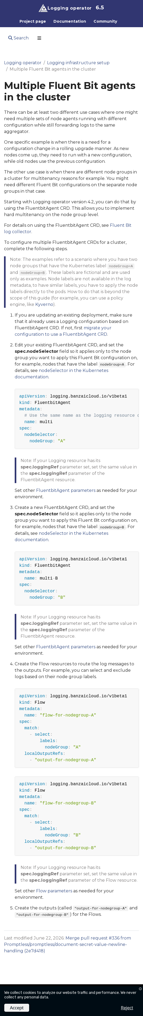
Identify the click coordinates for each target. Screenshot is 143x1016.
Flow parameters (54, 890)
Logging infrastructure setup (78, 62)
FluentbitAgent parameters (65, 490)
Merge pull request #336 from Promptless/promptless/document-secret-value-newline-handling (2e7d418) (67, 944)
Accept (17, 1008)
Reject (127, 1008)
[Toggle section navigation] (39, 38)
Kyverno (44, 304)
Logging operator (22, 62)
